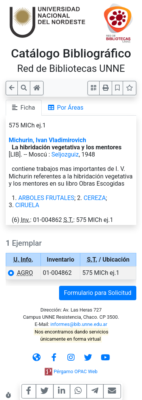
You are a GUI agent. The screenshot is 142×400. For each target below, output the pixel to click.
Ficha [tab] (23, 107)
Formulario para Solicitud (97, 292)
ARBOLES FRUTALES (46, 198)
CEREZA (95, 198)
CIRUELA (27, 205)
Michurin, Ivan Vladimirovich (47, 140)
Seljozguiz (65, 154)
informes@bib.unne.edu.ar (78, 324)
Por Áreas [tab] (66, 107)
